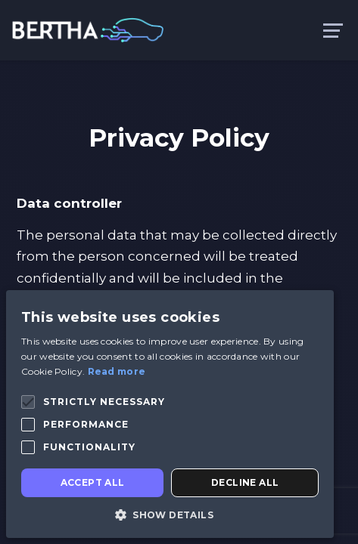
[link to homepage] (87, 29)
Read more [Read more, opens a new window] (117, 371)
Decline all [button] (245, 482)
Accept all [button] (93, 482)
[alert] (170, 414)
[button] (28, 402)
